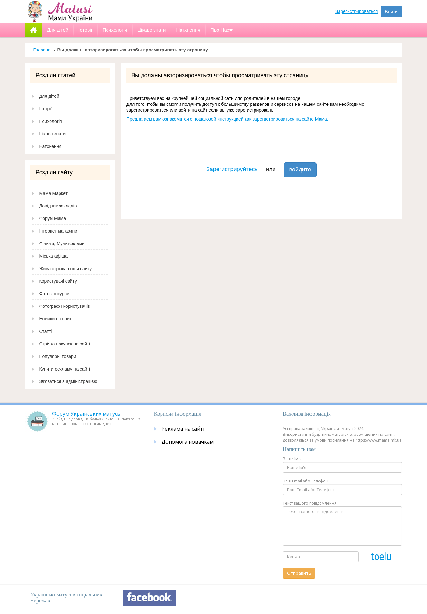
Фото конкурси (54, 293)
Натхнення (50, 146)
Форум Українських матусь (86, 413)
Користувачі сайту (58, 281)
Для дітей (49, 96)
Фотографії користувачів (64, 306)
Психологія (50, 121)
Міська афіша (53, 256)
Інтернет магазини (58, 231)
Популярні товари (57, 356)
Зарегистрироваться (356, 11)
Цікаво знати (52, 133)
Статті (45, 331)
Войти (391, 11)
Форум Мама (52, 218)
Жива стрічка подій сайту (65, 268)
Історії (45, 108)
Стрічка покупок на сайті (64, 343)
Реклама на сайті (183, 429)
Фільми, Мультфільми (62, 243)
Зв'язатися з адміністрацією (68, 381)
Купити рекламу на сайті (64, 368)
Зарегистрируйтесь (232, 169)
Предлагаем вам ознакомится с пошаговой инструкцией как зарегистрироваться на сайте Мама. (227, 119)
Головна (42, 49)
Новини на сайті (56, 318)
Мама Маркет (53, 193)
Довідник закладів (58, 205)
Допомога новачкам (188, 441)
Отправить (299, 573)
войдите (300, 169)
